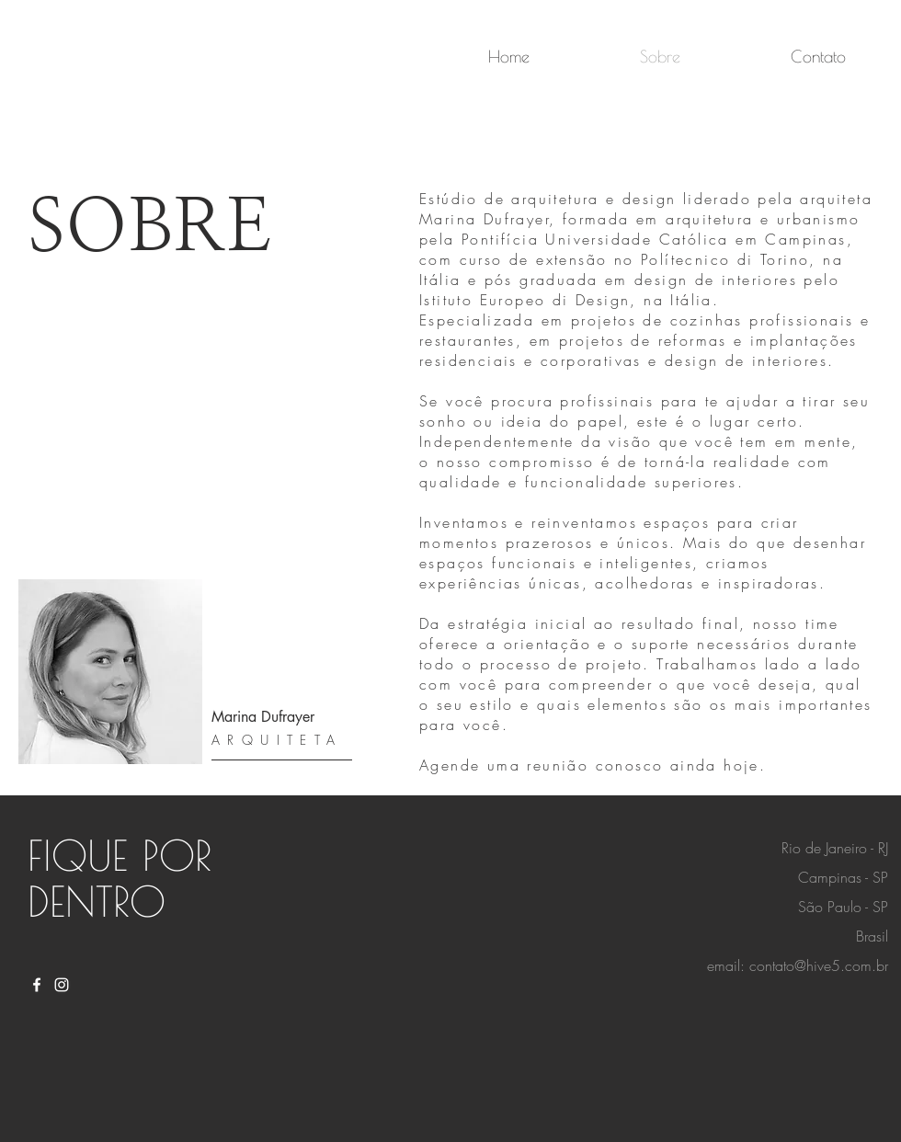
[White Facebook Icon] (37, 985)
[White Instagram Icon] (61, 985)
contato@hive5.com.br (818, 965)
